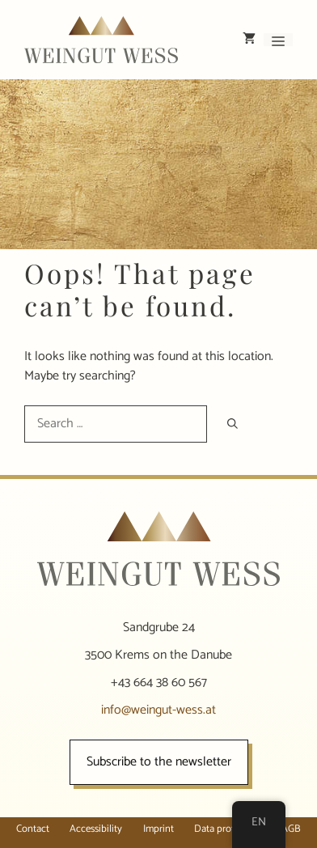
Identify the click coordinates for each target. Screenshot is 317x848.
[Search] (232, 424)
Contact (32, 829)
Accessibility (96, 829)
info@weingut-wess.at (158, 710)
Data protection (227, 829)
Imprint (158, 829)
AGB (291, 829)
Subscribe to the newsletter (159, 762)
